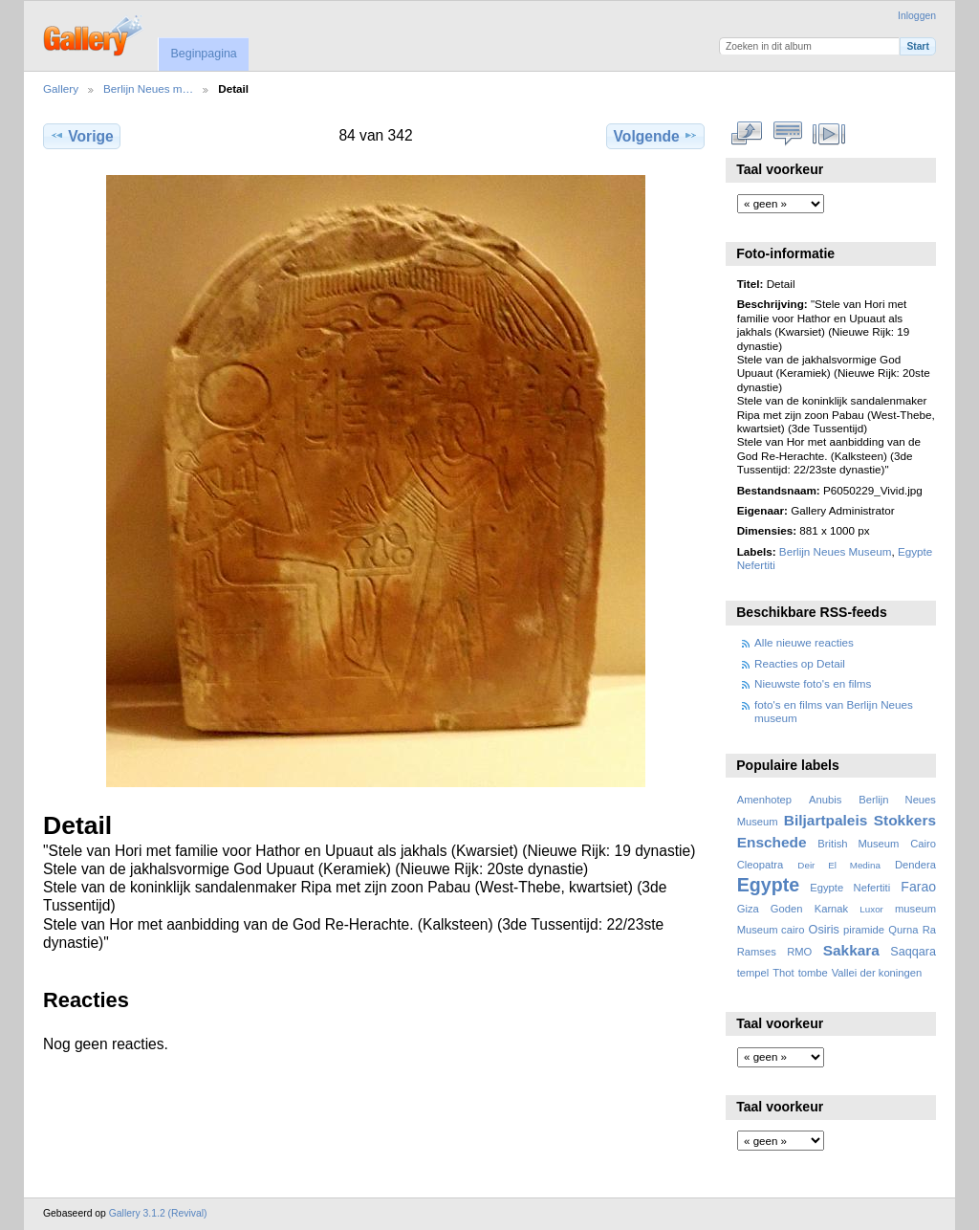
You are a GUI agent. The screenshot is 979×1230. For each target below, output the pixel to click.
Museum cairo (771, 929)
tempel (753, 972)
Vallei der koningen (877, 972)
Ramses (756, 951)
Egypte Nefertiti (850, 887)
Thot (783, 972)
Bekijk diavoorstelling (829, 134)
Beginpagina (203, 53)
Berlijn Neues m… (148, 88)
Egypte (768, 884)
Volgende (656, 135)
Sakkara (851, 950)
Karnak (832, 908)
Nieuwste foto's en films (812, 683)
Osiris (824, 929)
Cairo (923, 843)
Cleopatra (760, 864)
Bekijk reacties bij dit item (788, 134)
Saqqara (913, 951)
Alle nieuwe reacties (804, 642)
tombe (813, 972)
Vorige (81, 135)
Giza (748, 908)
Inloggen (917, 16)
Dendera (915, 864)
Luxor (871, 909)
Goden (787, 908)
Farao (918, 886)
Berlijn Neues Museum (835, 551)
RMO (799, 951)
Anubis (825, 799)
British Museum (858, 843)
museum (915, 908)
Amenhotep (764, 799)
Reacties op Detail (799, 663)
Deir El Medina (839, 865)
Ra (929, 929)
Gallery (60, 88)
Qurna (903, 929)
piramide (863, 929)
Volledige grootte (747, 134)
